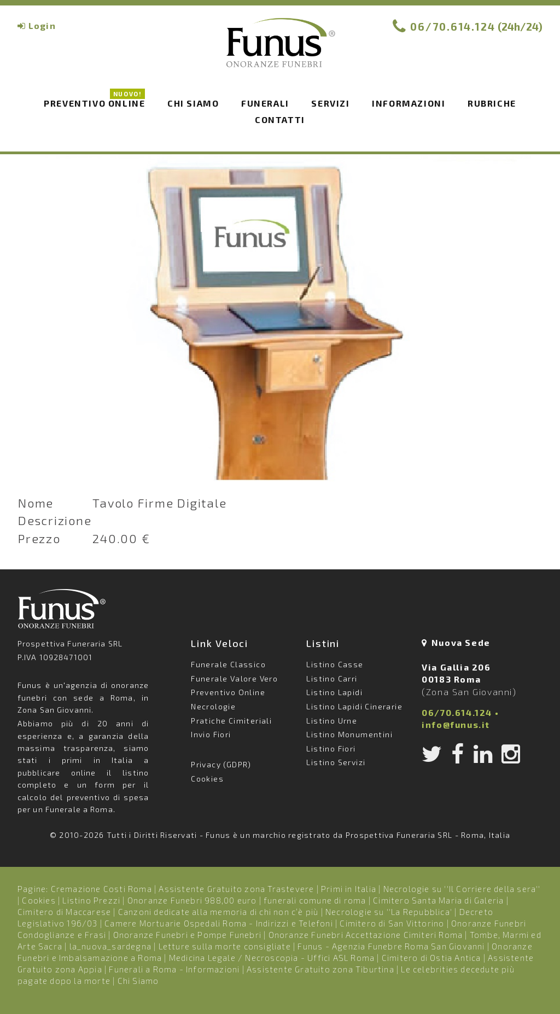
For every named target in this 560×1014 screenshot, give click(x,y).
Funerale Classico (228, 664)
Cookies (207, 778)
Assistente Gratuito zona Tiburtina (320, 969)
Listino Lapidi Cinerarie (354, 706)
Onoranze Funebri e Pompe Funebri (187, 935)
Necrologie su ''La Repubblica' (388, 912)
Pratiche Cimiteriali (231, 720)
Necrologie (213, 706)
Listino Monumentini (349, 734)
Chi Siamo (138, 981)
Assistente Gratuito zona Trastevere (236, 889)
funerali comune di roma (315, 900)
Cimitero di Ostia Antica (431, 958)
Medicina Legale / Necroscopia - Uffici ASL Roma (272, 958)
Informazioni (408, 103)
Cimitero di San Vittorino (392, 923)
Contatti (280, 119)
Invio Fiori (211, 734)
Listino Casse (334, 664)
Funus (280, 50)
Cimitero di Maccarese (64, 912)
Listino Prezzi (91, 900)
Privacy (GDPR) (221, 764)
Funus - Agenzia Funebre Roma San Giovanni (391, 946)
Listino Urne (331, 720)
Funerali (265, 103)
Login (42, 25)
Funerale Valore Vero (234, 678)
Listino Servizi (335, 762)
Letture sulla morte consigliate (225, 946)
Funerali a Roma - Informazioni (174, 969)
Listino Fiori (330, 748)
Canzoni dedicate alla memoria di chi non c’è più (218, 912)
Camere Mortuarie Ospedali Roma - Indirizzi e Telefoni (218, 923)
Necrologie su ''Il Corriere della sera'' (462, 889)
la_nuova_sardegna (110, 946)
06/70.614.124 (452, 26)
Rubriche (492, 103)
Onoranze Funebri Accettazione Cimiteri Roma (366, 935)
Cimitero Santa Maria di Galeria (438, 900)
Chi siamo (193, 103)
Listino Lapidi (334, 692)
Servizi (330, 103)
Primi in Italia (348, 889)
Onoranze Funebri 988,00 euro (192, 900)
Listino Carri (331, 678)
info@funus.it (456, 724)
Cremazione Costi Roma (101, 889)
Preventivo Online (94, 102)
